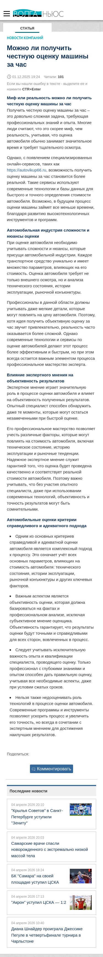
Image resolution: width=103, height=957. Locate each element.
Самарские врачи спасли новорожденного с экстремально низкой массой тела (49, 849)
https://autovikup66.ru (26, 170)
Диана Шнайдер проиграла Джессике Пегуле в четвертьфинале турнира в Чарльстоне (47, 934)
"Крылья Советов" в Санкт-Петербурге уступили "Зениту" (37, 816)
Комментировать (51, 768)
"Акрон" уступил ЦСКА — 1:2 (38, 902)
